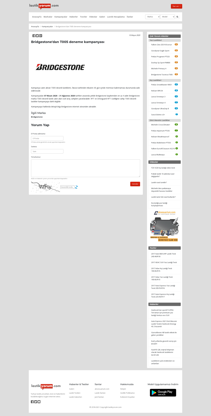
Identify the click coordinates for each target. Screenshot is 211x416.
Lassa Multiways (158, 154)
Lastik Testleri (74, 393)
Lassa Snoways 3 (158, 96)
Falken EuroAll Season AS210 (163, 148)
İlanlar (130, 16)
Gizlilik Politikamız (127, 393)
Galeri (102, 16)
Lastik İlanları (100, 393)
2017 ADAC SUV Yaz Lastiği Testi (164, 262)
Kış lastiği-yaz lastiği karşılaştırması (159, 204)
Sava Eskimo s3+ (158, 114)
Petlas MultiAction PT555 (161, 142)
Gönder (135, 184)
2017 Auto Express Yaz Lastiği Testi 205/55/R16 (163, 286)
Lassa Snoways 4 (158, 102)
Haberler (73, 16)
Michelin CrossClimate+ (160, 124)
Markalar (48, 16)
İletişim (123, 389)
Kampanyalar (60, 16)
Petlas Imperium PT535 (160, 130)
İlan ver (176, 6)
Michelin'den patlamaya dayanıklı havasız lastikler (161, 189)
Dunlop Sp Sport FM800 (160, 62)
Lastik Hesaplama (116, 16)
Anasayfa (36, 16)
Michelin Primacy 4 (158, 68)
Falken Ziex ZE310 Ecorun (161, 44)
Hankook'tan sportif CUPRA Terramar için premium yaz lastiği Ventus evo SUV (162, 312)
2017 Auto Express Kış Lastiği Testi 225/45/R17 (162, 295)
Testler (83, 16)
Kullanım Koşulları (127, 397)
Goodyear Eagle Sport (160, 50)
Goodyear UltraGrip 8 (160, 108)
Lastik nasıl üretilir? (159, 182)
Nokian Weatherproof (160, 136)
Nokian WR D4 (157, 90)
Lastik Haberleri (75, 397)
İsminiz (34, 146)
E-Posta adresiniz (38, 133)
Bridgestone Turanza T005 (162, 74)
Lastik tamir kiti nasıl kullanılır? (163, 197)
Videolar (93, 16)
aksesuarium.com (102, 389)
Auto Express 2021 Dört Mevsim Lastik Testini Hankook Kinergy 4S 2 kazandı (164, 324)
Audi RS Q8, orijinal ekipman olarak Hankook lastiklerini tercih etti (162, 352)
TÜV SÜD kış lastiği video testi (163, 168)
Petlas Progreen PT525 (160, 56)
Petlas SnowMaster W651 (161, 84)
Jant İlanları (99, 397)
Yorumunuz (36, 157)
